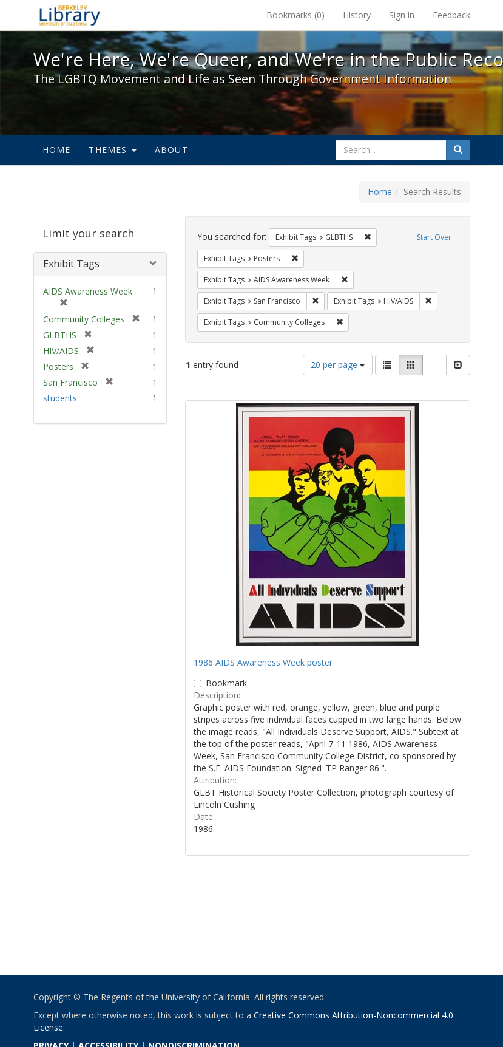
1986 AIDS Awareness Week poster (263, 662)
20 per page (338, 364)
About (171, 149)
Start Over (434, 237)
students (60, 398)
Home (56, 149)
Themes (112, 149)
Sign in (401, 15)
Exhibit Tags (71, 263)
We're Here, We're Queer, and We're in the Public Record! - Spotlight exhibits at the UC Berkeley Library (69, 15)
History (357, 15)
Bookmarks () (295, 15)
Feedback (451, 15)
